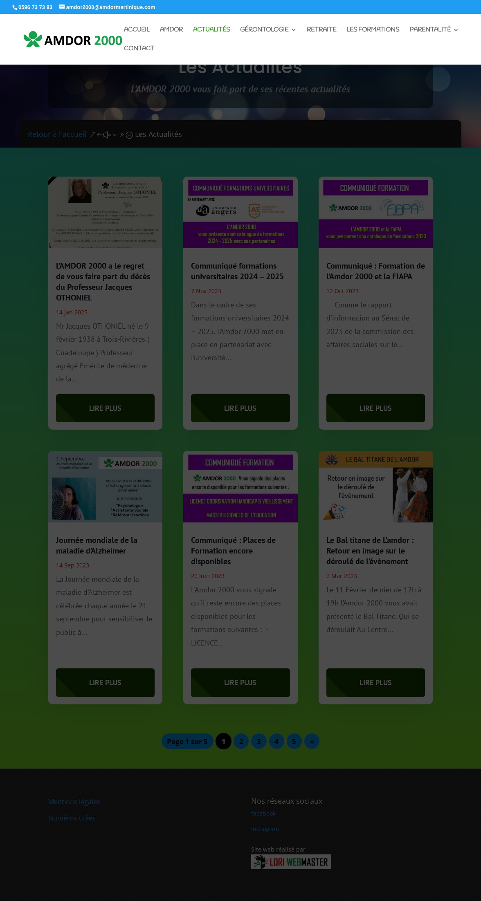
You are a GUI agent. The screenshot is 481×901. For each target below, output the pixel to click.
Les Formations (372, 30)
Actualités (211, 30)
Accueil (137, 30)
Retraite (321, 30)
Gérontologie (264, 30)
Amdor (171, 30)
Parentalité (430, 30)
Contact (139, 49)
